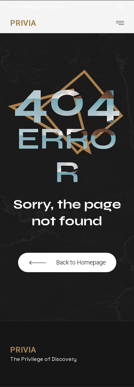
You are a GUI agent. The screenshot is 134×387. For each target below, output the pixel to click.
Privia (23, 23)
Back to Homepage (67, 262)
